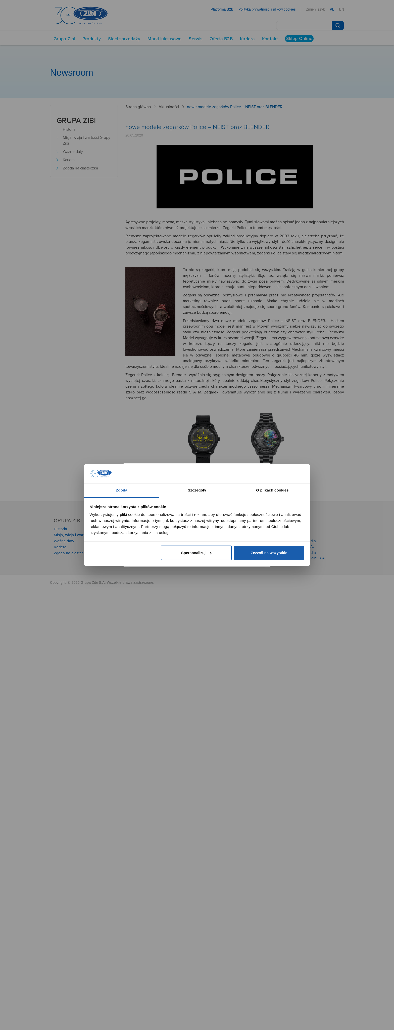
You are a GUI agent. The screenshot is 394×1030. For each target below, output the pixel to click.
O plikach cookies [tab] (272, 490)
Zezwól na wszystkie (269, 553)
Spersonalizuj (196, 553)
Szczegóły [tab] (197, 490)
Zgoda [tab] (121, 490)
